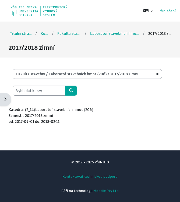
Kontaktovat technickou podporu (90, 176)
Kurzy (44, 33)
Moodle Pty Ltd (106, 190)
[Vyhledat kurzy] (39, 90)
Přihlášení (167, 10)
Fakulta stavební (69, 33)
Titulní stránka (21, 33)
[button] (148, 11)
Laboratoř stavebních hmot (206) (114, 33)
